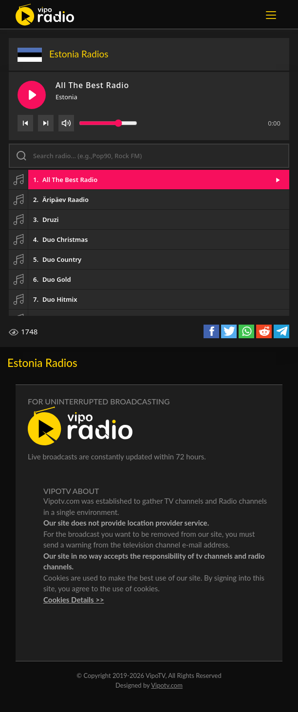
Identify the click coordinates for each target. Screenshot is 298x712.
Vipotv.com (167, 685)
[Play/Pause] (32, 95)
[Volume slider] (108, 123)
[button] (149, 179)
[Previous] (25, 123)
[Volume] (66, 123)
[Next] (46, 123)
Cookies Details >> (73, 599)
